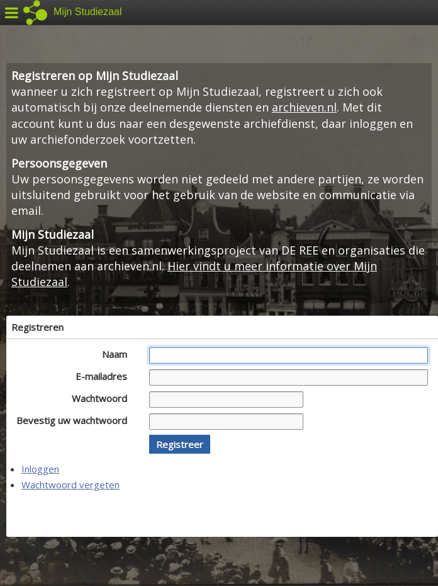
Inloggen (40, 468)
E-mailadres (105, 376)
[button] (179, 444)
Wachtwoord (103, 398)
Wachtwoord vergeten (70, 484)
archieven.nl (304, 107)
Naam (118, 354)
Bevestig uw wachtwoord (75, 420)
